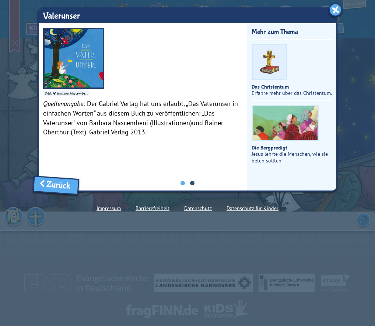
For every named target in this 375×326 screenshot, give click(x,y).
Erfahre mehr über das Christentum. (292, 70)
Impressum (109, 208)
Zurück (56, 185)
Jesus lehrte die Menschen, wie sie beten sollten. (290, 134)
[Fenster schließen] (335, 10)
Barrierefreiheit (152, 208)
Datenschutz (198, 208)
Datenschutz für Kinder (252, 208)
